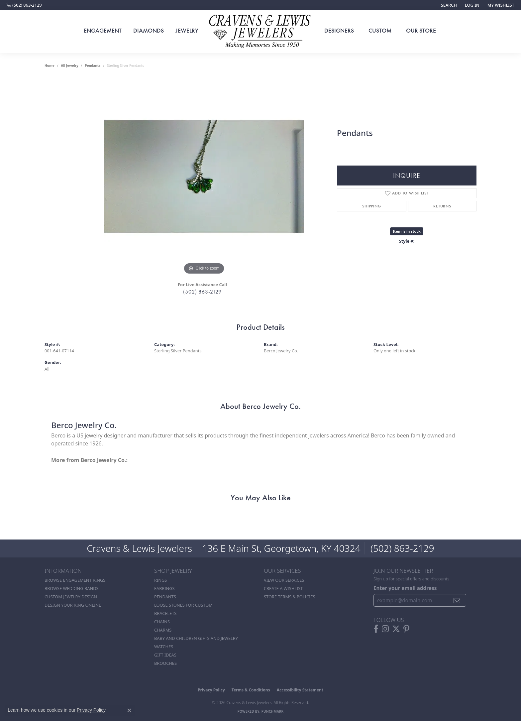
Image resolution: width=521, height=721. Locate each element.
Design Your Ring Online (73, 605)
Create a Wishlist (283, 588)
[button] (448, 5)
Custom (379, 30)
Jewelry (186, 30)
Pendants (92, 65)
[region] (204, 176)
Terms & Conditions (251, 690)
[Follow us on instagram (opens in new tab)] (385, 629)
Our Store (421, 30)
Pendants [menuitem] (165, 597)
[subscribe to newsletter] (457, 600)
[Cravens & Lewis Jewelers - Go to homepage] (260, 32)
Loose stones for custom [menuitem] (183, 605)
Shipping (371, 206)
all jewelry (69, 65)
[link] (24, 5)
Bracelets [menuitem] (165, 613)
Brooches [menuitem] (165, 663)
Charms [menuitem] (162, 630)
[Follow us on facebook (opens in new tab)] (375, 629)
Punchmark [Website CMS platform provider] (272, 711)
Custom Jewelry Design (71, 597)
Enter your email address (405, 588)
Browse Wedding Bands (72, 588)
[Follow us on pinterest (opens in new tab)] (406, 629)
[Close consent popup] (129, 710)
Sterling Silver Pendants (177, 351)
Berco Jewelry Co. (281, 351)
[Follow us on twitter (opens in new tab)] (396, 629)
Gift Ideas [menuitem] (165, 655)
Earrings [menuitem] (164, 588)
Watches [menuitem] (163, 647)
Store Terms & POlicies (289, 597)
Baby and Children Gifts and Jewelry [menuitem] (196, 638)
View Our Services (284, 580)
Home (49, 65)
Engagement (103, 30)
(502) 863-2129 (202, 291)
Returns (442, 206)
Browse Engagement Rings (75, 580)
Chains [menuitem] (162, 622)
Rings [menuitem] (160, 580)
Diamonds (148, 30)
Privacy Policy (211, 690)
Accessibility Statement (300, 690)
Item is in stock (407, 231)
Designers (339, 30)
